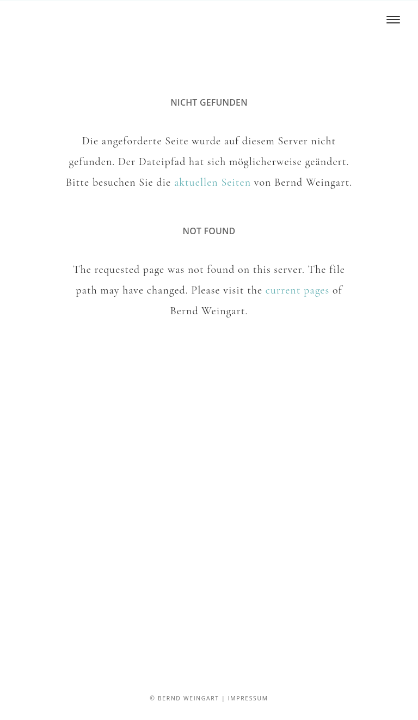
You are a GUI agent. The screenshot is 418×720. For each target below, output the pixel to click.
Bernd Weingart (77, 19)
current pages (298, 290)
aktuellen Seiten (212, 182)
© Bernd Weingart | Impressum (209, 698)
